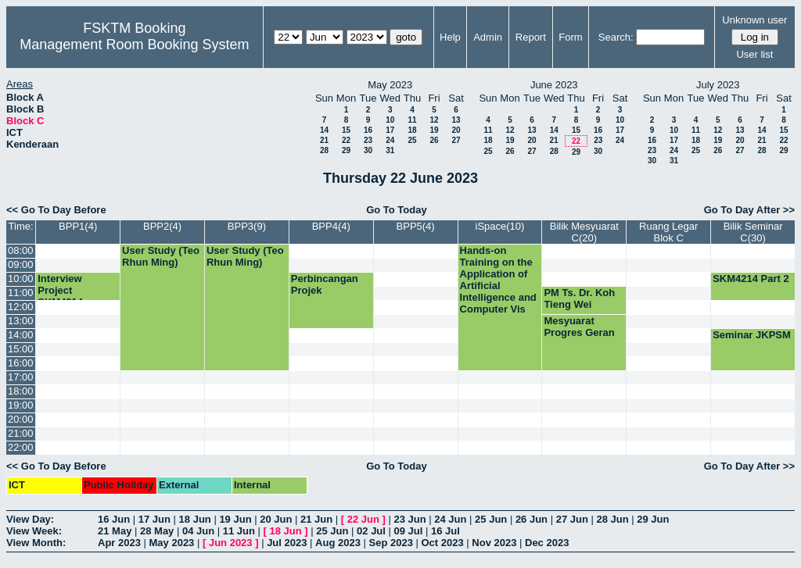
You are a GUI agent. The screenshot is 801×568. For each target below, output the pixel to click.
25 (412, 140)
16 (368, 130)
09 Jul (408, 531)
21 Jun (316, 519)
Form (570, 37)
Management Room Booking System (134, 44)
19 (433, 130)
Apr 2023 (119, 542)
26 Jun (531, 519)
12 (433, 120)
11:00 (21, 292)
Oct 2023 (442, 542)
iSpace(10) (500, 226)
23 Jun (409, 519)
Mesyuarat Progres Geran (579, 326)
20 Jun (276, 519)
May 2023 (172, 542)
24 (390, 140)
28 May (157, 531)
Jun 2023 (231, 542)
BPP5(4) (416, 226)
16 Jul (445, 531)
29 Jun (653, 519)
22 (346, 140)
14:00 (21, 335)
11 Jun (239, 531)
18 (412, 130)
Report (530, 37)
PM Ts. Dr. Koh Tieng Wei (579, 298)
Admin (487, 37)
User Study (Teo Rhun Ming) (160, 256)
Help (450, 37)
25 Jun (491, 519)
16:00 (21, 363)
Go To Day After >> (749, 210)
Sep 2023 (391, 542)
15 (346, 130)
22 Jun (363, 519)
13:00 (21, 321)
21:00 (21, 433)
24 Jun (450, 519)
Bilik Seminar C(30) (753, 232)
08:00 (21, 250)
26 (433, 140)
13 (455, 120)
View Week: (34, 531)
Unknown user (754, 20)
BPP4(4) (331, 226)
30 (368, 150)
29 (346, 150)
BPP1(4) (78, 226)
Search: (616, 37)
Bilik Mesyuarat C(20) (584, 232)
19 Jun (235, 519)
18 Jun (195, 519)
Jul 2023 (287, 542)
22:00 (21, 447)
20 (455, 130)
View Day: (30, 519)
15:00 (21, 349)
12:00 (21, 307)
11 (412, 120)
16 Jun (114, 519)
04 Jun (198, 531)
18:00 (21, 391)
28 (324, 150)
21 (324, 140)
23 (368, 140)
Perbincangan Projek (324, 284)
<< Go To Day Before (56, 210)
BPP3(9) (247, 226)
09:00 (21, 264)
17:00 (21, 377)
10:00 (21, 278)
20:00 (21, 419)
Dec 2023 (547, 542)
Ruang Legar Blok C (668, 232)
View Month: (36, 542)
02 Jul (371, 531)
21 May (114, 531)
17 (390, 130)
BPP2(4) (162, 226)
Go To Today (396, 210)
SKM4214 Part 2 (751, 278)
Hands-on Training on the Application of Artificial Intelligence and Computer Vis (498, 280)
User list (754, 54)
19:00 (21, 405)
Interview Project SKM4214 (60, 290)
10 (390, 120)
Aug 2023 (338, 542)
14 (324, 130)
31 (390, 150)
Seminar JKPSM (752, 335)
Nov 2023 (494, 542)
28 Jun (612, 519)
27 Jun (572, 519)
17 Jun (154, 519)
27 (455, 140)
